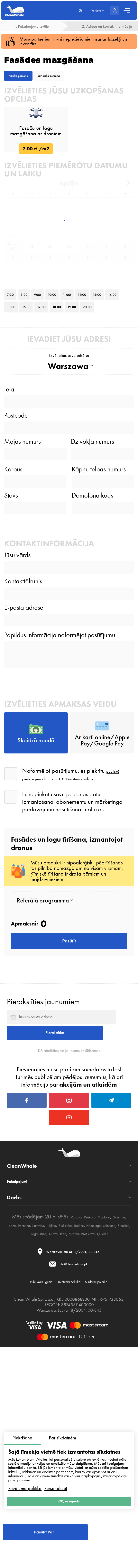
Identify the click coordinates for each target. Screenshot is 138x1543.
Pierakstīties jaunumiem (43, 1193)
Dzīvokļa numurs (92, 567)
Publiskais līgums (46, 1537)
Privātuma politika (24, 1483)
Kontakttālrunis (23, 733)
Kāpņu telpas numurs (99, 601)
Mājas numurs (22, 567)
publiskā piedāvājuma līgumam (74, 955)
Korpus (13, 601)
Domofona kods (92, 634)
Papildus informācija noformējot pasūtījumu (59, 801)
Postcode (16, 534)
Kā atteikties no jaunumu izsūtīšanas (69, 1261)
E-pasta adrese (23, 766)
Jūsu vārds (17, 701)
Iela (9, 501)
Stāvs (11, 634)
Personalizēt (55, 1483)
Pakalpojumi (22, 1420)
